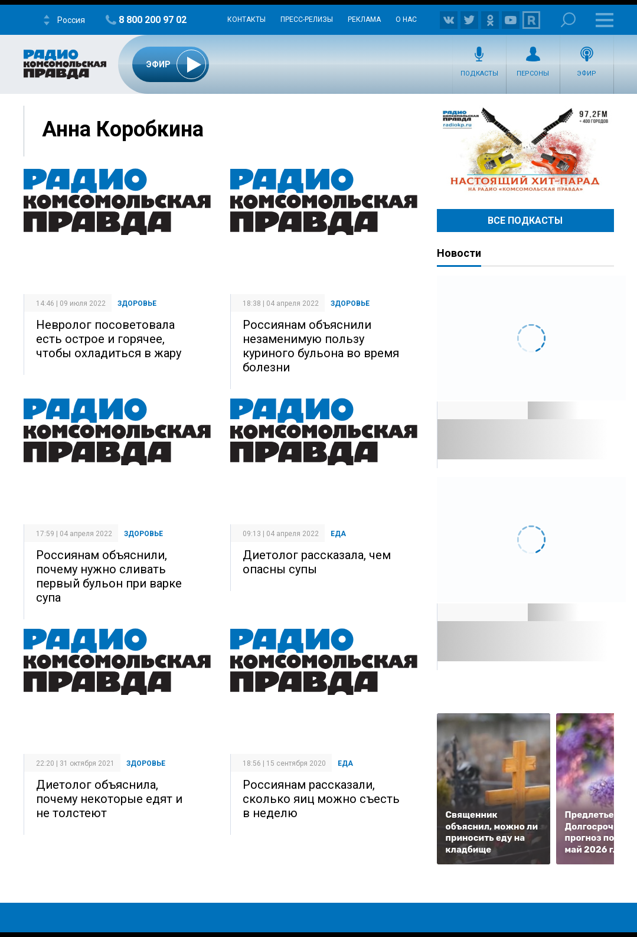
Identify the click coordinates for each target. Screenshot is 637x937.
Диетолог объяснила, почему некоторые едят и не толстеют (109, 799)
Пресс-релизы (306, 19)
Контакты (246, 19)
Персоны (533, 73)
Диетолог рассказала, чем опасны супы (317, 562)
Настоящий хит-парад (525, 150)
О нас (406, 19)
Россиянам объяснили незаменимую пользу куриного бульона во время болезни (321, 346)
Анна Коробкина (123, 129)
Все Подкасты (525, 220)
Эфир (586, 73)
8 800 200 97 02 (153, 19)
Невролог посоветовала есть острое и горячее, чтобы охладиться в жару (108, 339)
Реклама (364, 19)
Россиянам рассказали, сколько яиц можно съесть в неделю (321, 799)
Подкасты (479, 73)
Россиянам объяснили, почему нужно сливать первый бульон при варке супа (109, 576)
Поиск (568, 19)
